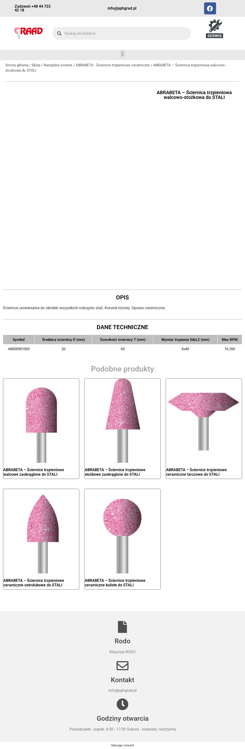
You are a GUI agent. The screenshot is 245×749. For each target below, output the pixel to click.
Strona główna (16, 65)
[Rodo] (122, 627)
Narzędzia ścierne (58, 65)
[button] (122, 54)
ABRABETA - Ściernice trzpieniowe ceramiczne (113, 65)
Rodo (122, 641)
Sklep (36, 65)
